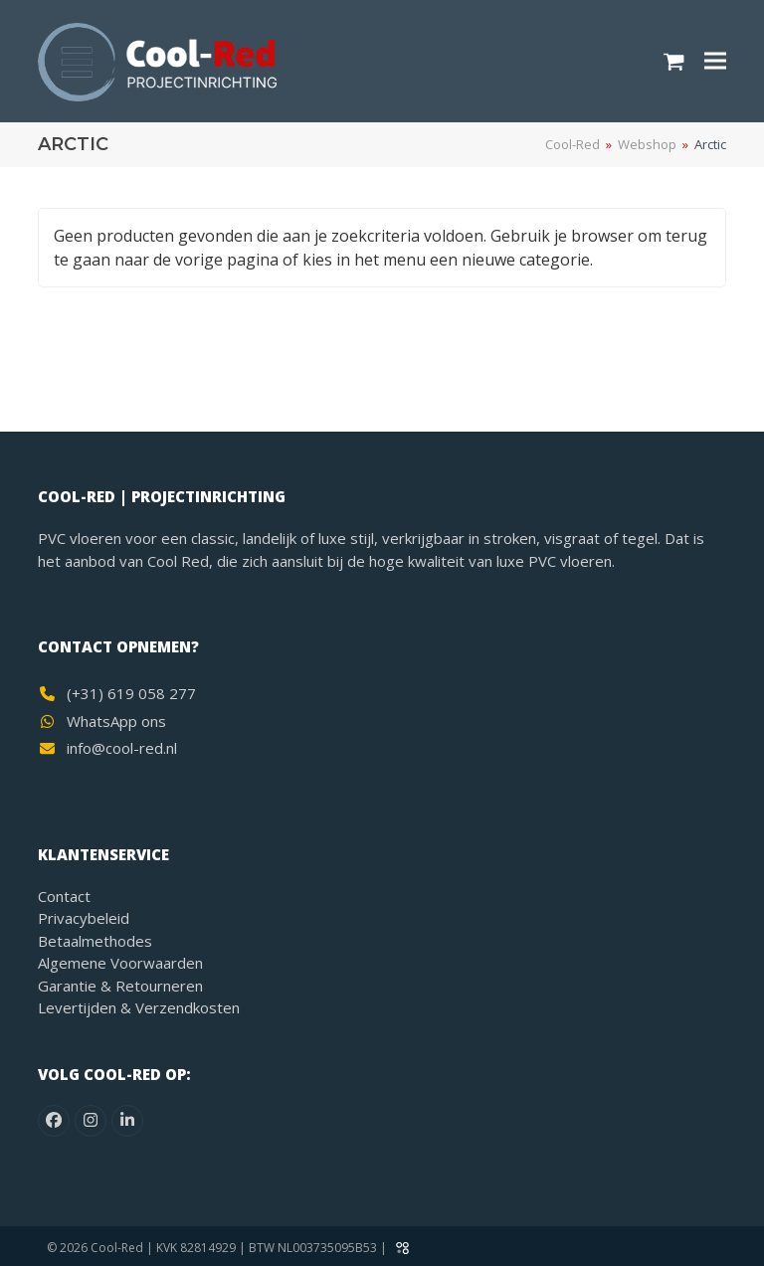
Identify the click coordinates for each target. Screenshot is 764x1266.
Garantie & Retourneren (120, 985)
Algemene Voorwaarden (120, 963)
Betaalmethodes (95, 941)
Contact (64, 896)
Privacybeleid (83, 918)
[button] (674, 61)
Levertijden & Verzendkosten (139, 1007)
